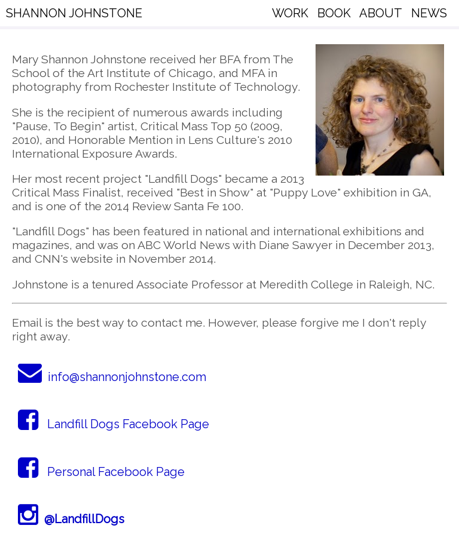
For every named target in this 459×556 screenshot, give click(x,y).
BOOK (334, 13)
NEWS (429, 13)
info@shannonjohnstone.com (112, 377)
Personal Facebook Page (101, 472)
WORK (290, 13)
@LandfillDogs (71, 519)
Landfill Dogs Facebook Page (113, 424)
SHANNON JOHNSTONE (74, 13)
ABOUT (380, 13)
